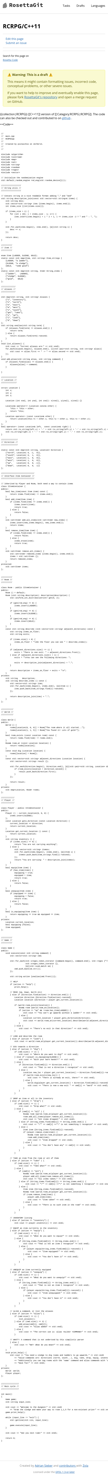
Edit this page (14, 39)
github (66, 118)
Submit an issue (16, 43)
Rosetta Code (10, 60)
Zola (85, 1466)
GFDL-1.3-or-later (65, 1472)
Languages (98, 6)
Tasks (66, 6)
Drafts (80, 6)
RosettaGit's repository (40, 97)
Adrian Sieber (43, 1466)
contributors (67, 1466)
